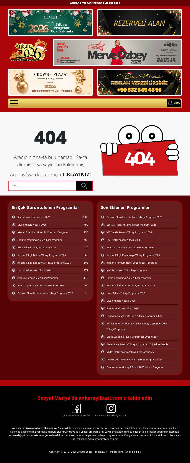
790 (86, 224)
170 (86, 278)
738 (86, 232)
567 (86, 240)
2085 (85, 217)
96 (86, 285)
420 (86, 247)
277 (86, 270)
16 (86, 293)
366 (86, 255)
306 (86, 262)
